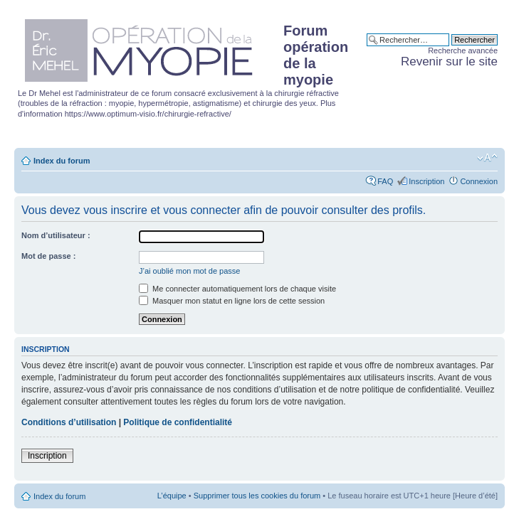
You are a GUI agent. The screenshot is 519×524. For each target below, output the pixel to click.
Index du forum (61, 160)
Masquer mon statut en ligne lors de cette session (232, 300)
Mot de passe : (48, 256)
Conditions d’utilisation (68, 422)
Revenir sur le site (449, 61)
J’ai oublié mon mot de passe (189, 271)
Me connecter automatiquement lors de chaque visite (237, 288)
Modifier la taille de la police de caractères (487, 157)
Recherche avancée (463, 50)
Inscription (426, 181)
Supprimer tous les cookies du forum (257, 495)
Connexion (479, 181)
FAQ (385, 181)
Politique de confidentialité (177, 422)
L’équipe (172, 495)
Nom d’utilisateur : (55, 235)
